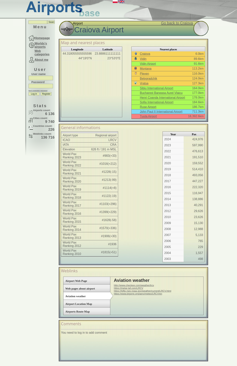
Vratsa (144, 83)
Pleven (144, 73)
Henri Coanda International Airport (162, 97)
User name (38, 74)
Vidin (143, 58)
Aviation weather (75, 296)
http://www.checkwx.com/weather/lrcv (134, 285)
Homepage (42, 38)
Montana (145, 68)
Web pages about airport (80, 288)
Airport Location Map (78, 303)
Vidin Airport (148, 63)
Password (38, 82)
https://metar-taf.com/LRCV (128, 288)
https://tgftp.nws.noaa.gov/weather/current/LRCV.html (142, 291)
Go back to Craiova (177, 23)
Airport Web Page (76, 280)
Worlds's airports (41, 45)
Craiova (145, 53)
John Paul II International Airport (161, 111)
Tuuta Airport (148, 116)
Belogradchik (148, 78)
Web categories (42, 52)
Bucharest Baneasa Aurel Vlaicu (161, 92)
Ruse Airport (148, 106)
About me (41, 59)
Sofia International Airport (156, 102)
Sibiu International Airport (156, 88)
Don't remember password (38, 90)
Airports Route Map (77, 311)
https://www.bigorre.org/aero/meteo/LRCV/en (138, 293)
